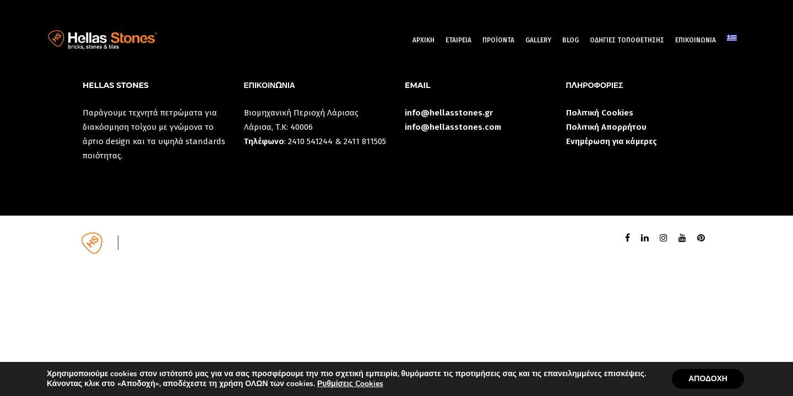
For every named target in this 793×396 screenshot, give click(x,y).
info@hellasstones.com (453, 127)
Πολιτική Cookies (599, 113)
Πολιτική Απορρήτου (606, 127)
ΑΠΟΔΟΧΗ (707, 378)
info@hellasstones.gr (449, 113)
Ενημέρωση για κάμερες (611, 141)
